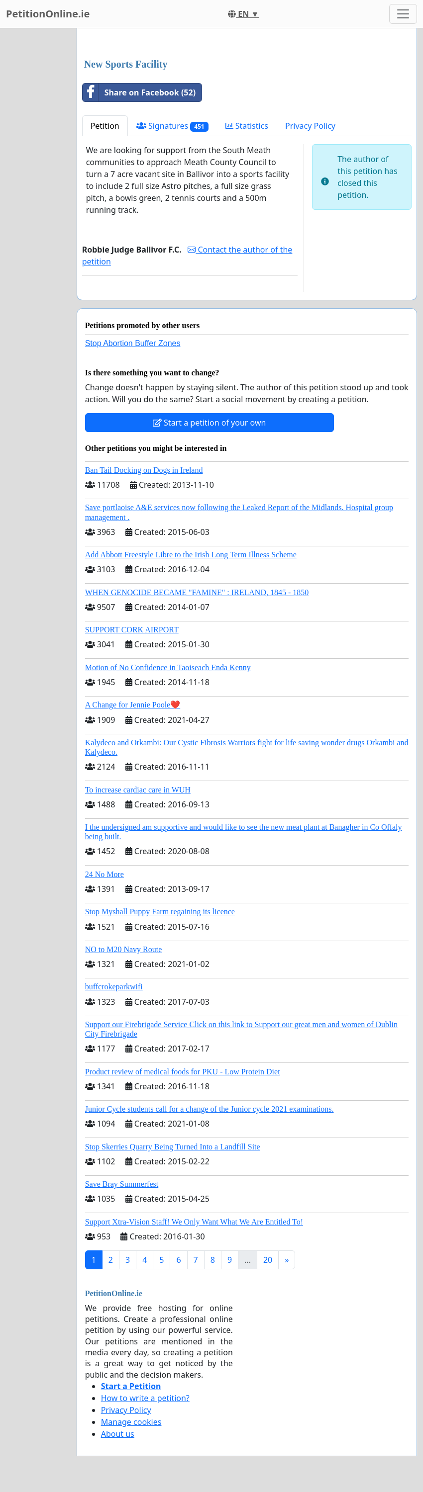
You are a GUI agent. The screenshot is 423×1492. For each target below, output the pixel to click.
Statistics (247, 125)
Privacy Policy (310, 125)
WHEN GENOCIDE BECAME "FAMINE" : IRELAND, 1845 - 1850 (197, 592)
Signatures (172, 126)
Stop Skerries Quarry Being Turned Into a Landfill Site (172, 1146)
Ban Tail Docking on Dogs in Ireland (144, 470)
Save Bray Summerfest (122, 1184)
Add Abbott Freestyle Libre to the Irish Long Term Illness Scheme (191, 554)
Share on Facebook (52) (139, 92)
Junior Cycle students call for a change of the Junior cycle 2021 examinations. (209, 1109)
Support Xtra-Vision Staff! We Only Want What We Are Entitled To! (194, 1222)
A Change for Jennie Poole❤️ (133, 705)
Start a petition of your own (209, 422)
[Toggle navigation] (403, 14)
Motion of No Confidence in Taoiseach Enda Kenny (168, 667)
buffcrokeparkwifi (114, 986)
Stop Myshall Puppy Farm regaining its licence (160, 911)
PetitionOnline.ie (48, 13)
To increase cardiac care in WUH (138, 790)
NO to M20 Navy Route (123, 949)
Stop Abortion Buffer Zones (133, 343)
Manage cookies (131, 1421)
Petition (105, 125)
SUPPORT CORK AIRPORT (132, 629)
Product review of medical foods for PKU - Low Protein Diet (182, 1071)
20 (267, 1259)
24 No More (104, 874)
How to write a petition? (145, 1398)
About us (117, 1433)
